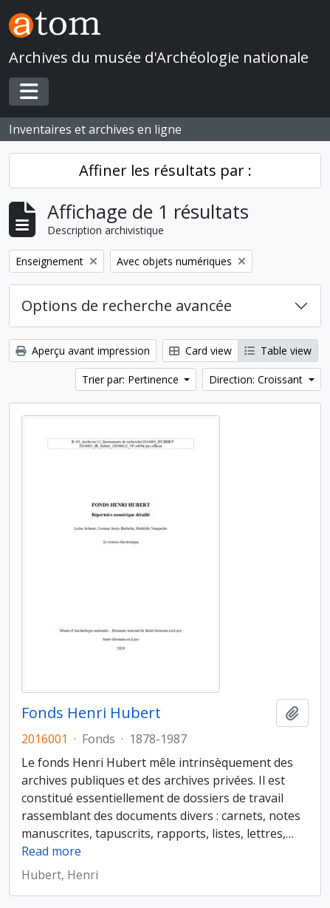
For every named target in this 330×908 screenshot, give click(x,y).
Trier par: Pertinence (132, 379)
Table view (278, 351)
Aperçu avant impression (83, 351)
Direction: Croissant (257, 379)
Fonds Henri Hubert (91, 713)
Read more (51, 851)
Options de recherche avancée (126, 305)
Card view (200, 351)
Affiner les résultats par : (165, 170)
